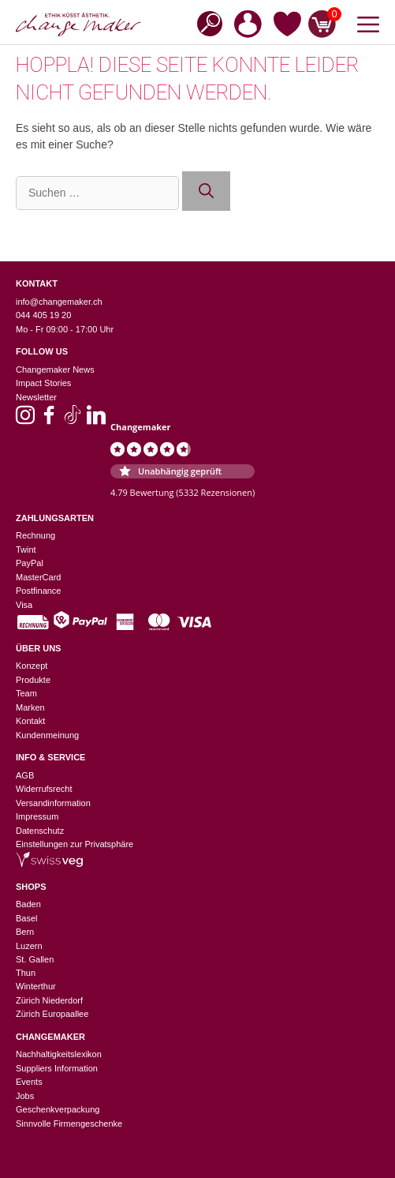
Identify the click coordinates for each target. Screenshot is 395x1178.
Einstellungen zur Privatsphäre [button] (74, 844)
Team (26, 693)
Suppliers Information (57, 1068)
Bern (25, 931)
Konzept (31, 665)
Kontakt (30, 721)
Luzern (29, 946)
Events (29, 1081)
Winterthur (36, 986)
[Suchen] (206, 191)
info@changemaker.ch (59, 301)
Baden (28, 904)
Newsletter (36, 397)
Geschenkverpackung (57, 1109)
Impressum (37, 816)
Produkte (33, 680)
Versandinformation (53, 803)
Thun (25, 972)
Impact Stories (43, 383)
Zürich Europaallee (52, 1014)
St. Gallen (35, 959)
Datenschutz (40, 830)
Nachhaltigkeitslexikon (59, 1054)
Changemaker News (55, 369)
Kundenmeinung (47, 735)
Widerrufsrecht (44, 788)
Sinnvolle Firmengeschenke (69, 1123)
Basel (27, 918)
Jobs (25, 1096)
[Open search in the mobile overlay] (205, 22)
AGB (25, 775)
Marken (30, 707)
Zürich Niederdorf (49, 1000)
